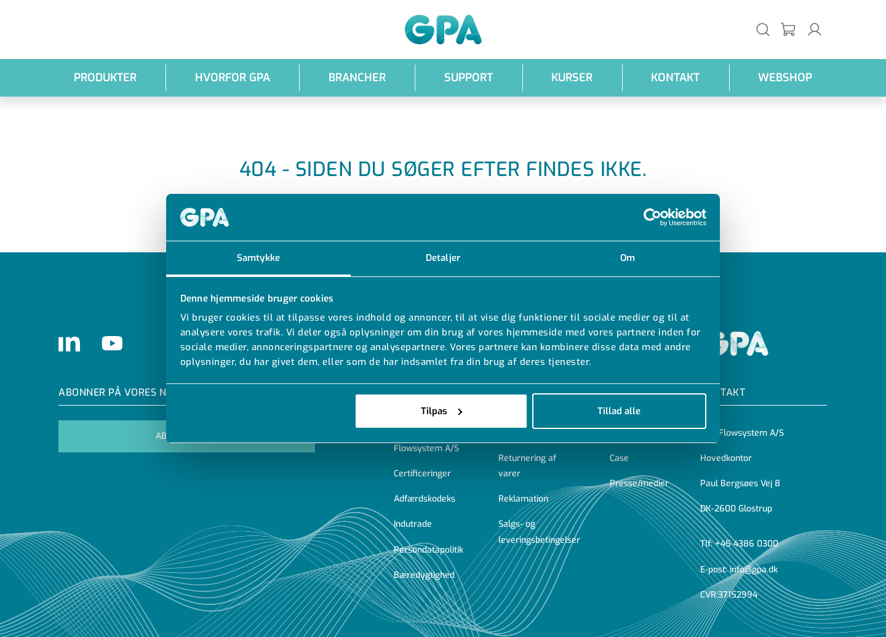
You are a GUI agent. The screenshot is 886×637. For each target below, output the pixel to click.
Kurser (572, 77)
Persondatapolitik (428, 550)
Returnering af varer (527, 465)
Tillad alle (619, 411)
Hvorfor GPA (232, 77)
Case (619, 458)
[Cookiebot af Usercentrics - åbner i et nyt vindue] (652, 217)
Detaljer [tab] (443, 258)
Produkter (105, 77)
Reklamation (523, 499)
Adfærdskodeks (424, 499)
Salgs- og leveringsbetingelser (539, 531)
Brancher (357, 77)
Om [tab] (627, 258)
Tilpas (441, 411)
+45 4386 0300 (746, 544)
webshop (785, 77)
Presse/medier (639, 483)
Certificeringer (422, 473)
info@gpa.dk (754, 569)
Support (468, 77)
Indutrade (413, 524)
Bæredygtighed (424, 575)
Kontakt (675, 77)
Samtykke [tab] (258, 258)
